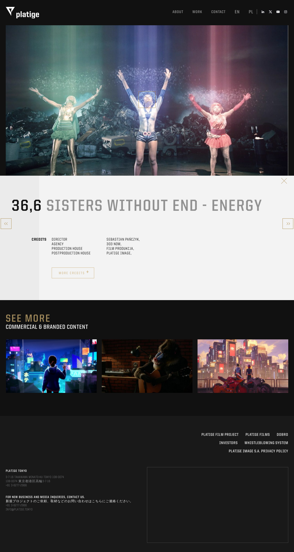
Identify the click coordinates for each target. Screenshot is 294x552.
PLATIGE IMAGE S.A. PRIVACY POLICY (258, 451)
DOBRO (282, 435)
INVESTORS (228, 443)
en (237, 12)
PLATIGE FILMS (258, 435)
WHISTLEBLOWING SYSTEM (266, 443)
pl (251, 12)
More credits (74, 272)
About (177, 12)
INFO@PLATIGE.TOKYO (19, 509)
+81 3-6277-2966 (16, 485)
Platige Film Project (220, 435)
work (197, 12)
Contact (218, 12)
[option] (51, 366)
